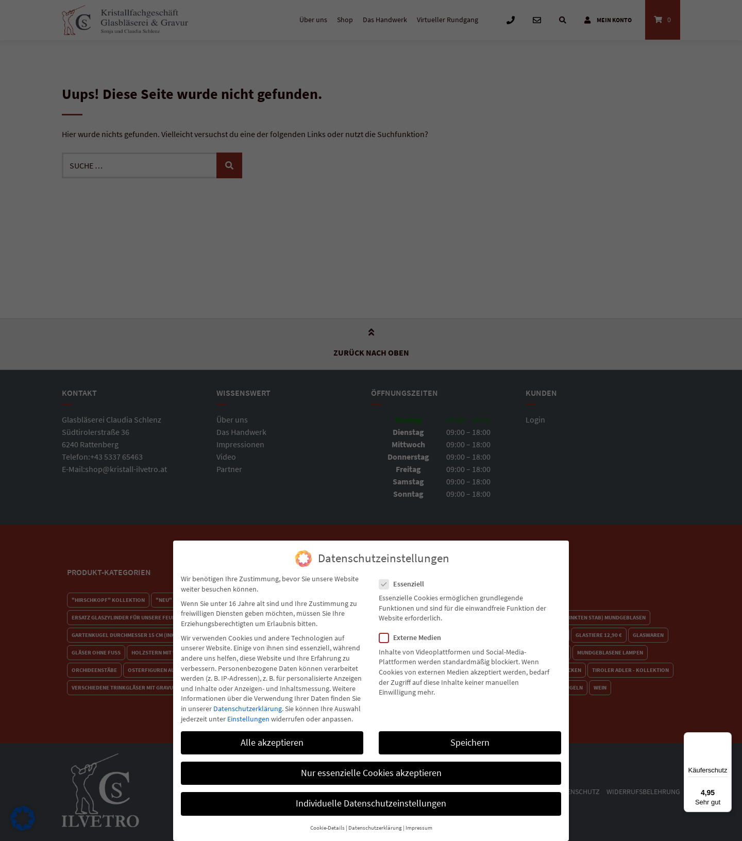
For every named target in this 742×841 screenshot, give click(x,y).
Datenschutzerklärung (247, 702)
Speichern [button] (470, 736)
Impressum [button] (419, 821)
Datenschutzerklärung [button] (375, 821)
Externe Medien (413, 632)
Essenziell (405, 578)
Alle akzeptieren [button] (272, 736)
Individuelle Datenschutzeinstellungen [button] (371, 797)
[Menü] (725, 738)
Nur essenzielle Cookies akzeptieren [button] (371, 766)
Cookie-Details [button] (327, 821)
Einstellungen (248, 712)
